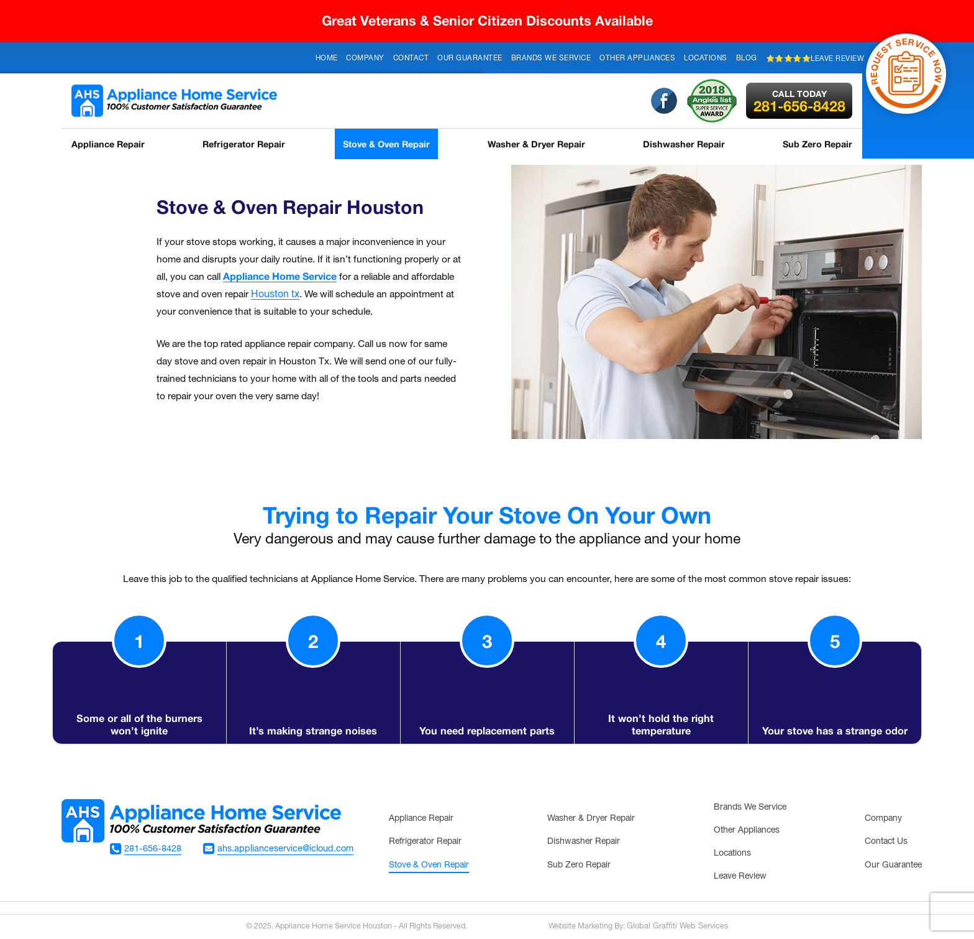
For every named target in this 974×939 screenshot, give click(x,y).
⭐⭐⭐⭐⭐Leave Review (815, 59)
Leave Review (740, 876)
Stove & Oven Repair (389, 144)
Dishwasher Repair (686, 144)
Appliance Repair (107, 144)
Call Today (801, 93)
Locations (705, 58)
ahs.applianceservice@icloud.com (289, 849)
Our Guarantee (470, 58)
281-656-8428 (801, 101)
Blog (746, 58)
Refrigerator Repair (245, 144)
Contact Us (886, 842)
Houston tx (275, 294)
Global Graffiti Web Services (677, 926)
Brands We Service (551, 58)
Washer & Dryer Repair (540, 144)
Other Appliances (637, 58)
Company (365, 58)
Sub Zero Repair (821, 144)
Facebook (666, 101)
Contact (411, 58)
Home (327, 58)
